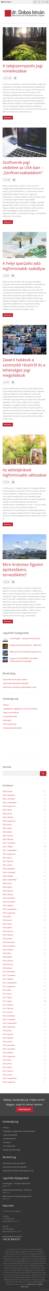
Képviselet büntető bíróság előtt (15, 683)
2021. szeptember (10, 850)
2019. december (9, 898)
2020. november (9, 872)
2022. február (8, 839)
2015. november (9, 1049)
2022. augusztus (9, 821)
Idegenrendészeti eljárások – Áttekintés (25, 645)
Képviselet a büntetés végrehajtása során (19, 687)
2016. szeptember (10, 1023)
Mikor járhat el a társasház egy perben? (25, 651)
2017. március (8, 1005)
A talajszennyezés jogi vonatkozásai (23, 68)
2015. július (7, 1060)
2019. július (7, 916)
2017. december (9, 971)
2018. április (7, 957)
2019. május (7, 924)
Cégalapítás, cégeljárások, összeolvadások (20, 708)
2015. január (7, 1074)
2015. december (9, 1045)
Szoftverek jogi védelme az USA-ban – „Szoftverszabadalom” (23, 167)
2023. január (7, 813)
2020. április (7, 887)
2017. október (8, 979)
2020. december (9, 868)
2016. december (9, 1016)
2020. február (8, 894)
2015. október (8, 1052)
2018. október (8, 949)
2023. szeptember (10, 802)
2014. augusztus (9, 1082)
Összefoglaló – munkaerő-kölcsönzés (25, 638)
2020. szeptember (10, 879)
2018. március (8, 960)
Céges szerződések (11, 712)
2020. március (8, 891)
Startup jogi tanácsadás (12, 728)
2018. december (9, 942)
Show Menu (6, 2)
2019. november (9, 902)
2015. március (8, 1071)
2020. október (8, 876)
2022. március (8, 835)
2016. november (9, 1019)
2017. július (7, 990)
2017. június (7, 993)
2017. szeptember (10, 983)
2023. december (9, 795)
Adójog (5, 705)
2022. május (7, 828)
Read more (7, 117)
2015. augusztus (9, 1056)
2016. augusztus (9, 1027)
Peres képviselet (9, 724)
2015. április (7, 1067)
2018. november (9, 946)
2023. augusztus (9, 806)
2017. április (7, 1001)
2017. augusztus (9, 986)
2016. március (8, 1034)
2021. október (8, 846)
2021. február (8, 861)
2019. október (8, 905)
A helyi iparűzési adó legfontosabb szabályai (24, 266)
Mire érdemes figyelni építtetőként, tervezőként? (23, 569)
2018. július (7, 953)
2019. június (7, 920)
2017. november (9, 975)
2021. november (9, 843)
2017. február (8, 1008)
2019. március (8, 931)
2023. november (9, 799)
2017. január (7, 1012)
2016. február (8, 1038)
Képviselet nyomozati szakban (15, 679)
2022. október (8, 817)
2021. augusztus (9, 854)
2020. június (7, 883)
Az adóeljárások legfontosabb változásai (24, 472)
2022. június (7, 824)
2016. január (7, 1041)
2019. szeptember (10, 909)
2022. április (7, 832)
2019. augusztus (9, 913)
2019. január (7, 938)
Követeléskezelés (10, 716)
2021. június (7, 857)
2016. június (7, 1030)
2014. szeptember (10, 1078)
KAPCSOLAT (24, 1109)
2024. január (7, 791)
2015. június (7, 1063)
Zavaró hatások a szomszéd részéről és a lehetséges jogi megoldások (24, 367)
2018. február (8, 964)
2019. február (8, 935)
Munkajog (7, 720)
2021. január (7, 865)
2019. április (7, 927)
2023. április (7, 810)
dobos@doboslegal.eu (12, 1236)
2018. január (7, 968)
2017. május (7, 997)
